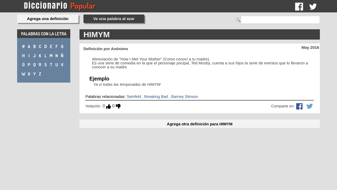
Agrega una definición (48, 18)
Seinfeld (134, 96)
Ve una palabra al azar (114, 18)
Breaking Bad (156, 96)
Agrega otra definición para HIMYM (199, 124)
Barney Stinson (184, 96)
